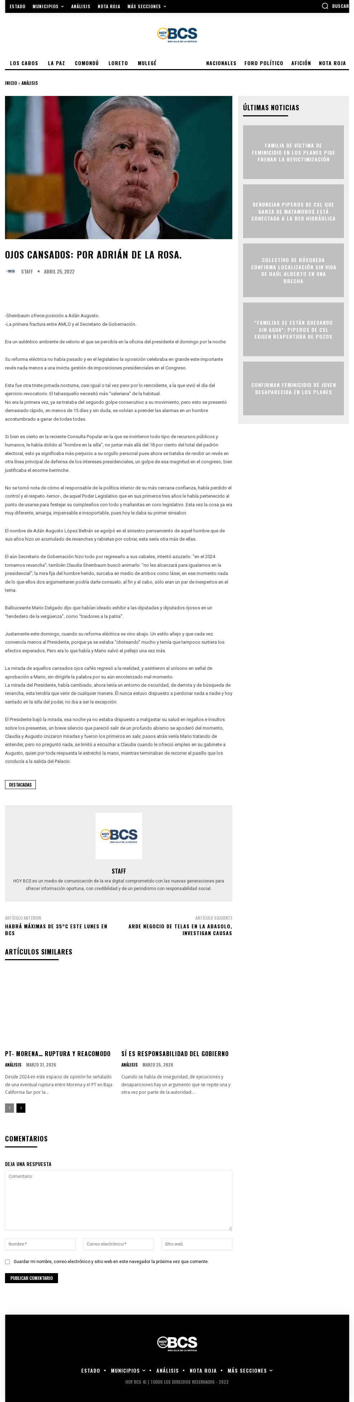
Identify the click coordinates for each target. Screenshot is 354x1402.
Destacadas (20, 785)
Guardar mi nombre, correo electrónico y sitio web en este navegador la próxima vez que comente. (111, 1261)
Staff (27, 271)
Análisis (29, 83)
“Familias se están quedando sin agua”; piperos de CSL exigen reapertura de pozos (293, 329)
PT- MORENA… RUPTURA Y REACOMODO (58, 1053)
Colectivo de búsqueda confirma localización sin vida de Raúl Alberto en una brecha (293, 270)
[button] (335, 5)
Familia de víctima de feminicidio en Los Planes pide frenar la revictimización (293, 152)
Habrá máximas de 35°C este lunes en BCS (56, 929)
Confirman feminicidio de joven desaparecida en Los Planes (293, 388)
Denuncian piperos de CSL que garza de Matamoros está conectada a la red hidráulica (293, 211)
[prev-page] (9, 1108)
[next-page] (20, 1108)
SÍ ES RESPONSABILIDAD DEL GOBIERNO (175, 1053)
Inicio (11, 83)
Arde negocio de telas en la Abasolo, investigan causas (180, 929)
